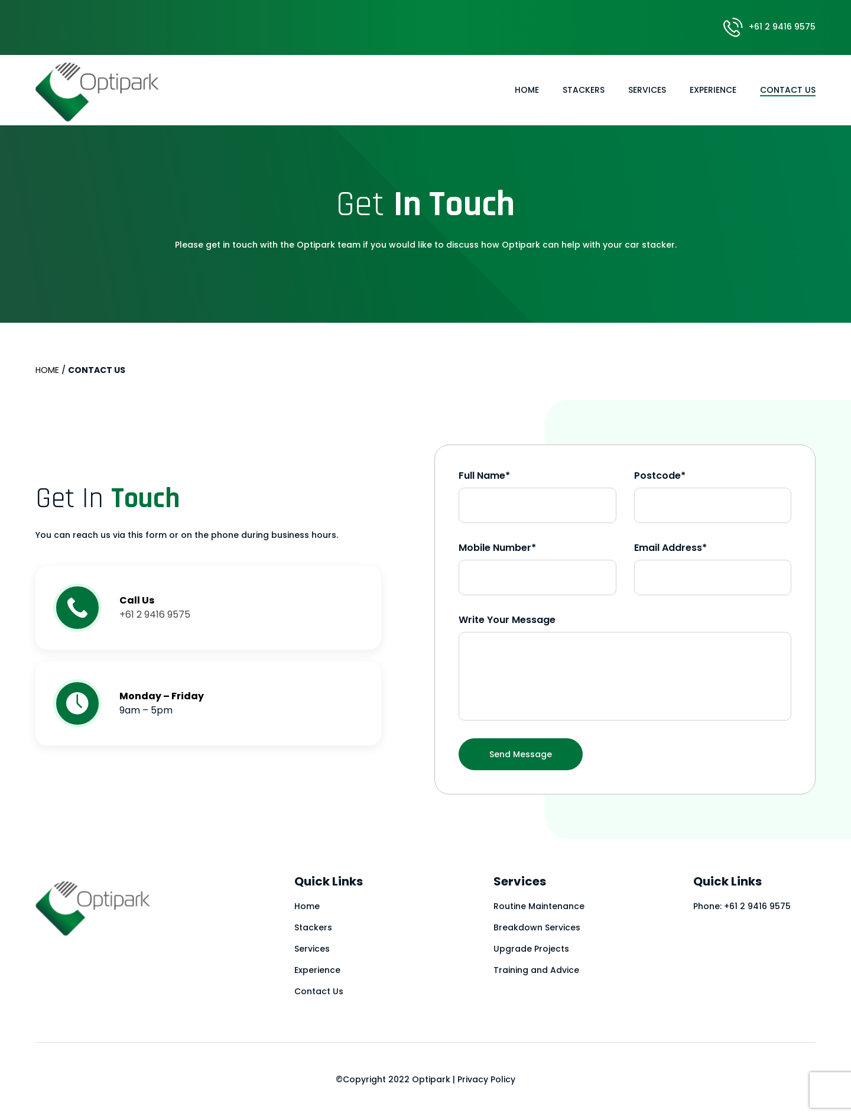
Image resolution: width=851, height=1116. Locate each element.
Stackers (584, 90)
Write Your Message (507, 620)
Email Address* (670, 547)
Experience (713, 90)
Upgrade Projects (531, 949)
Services (647, 90)
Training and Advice (536, 970)
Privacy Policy (486, 1079)
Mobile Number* (497, 547)
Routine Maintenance (538, 906)
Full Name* (484, 475)
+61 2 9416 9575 (769, 27)
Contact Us (788, 90)
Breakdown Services (536, 927)
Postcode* (660, 475)
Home (527, 90)
